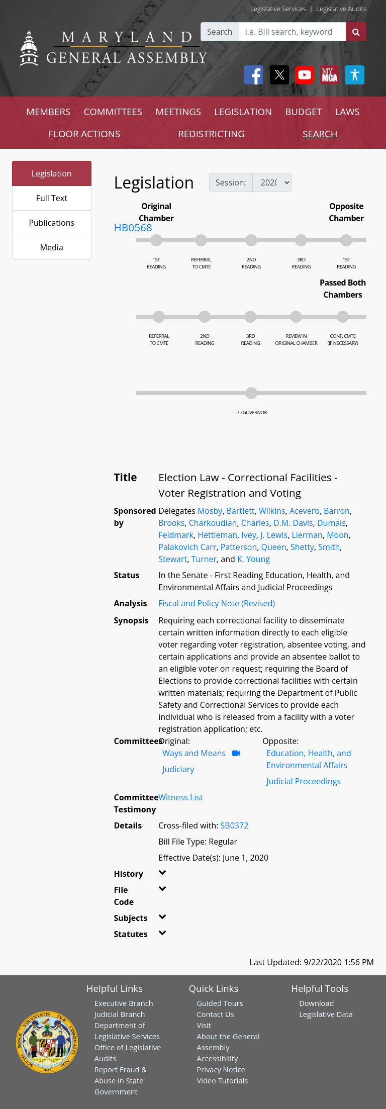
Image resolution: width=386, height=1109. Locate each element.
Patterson (239, 546)
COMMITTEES (112, 111)
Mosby (210, 510)
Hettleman (217, 534)
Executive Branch (123, 1003)
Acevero (305, 510)
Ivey (248, 534)
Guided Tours (220, 1003)
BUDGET (303, 111)
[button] (162, 876)
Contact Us (215, 1014)
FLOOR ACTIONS (85, 133)
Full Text (51, 198)
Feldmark (176, 534)
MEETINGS (178, 111)
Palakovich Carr (187, 546)
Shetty (302, 546)
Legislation (52, 173)
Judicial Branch (119, 1014)
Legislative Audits (341, 8)
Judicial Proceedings (303, 781)
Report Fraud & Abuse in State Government (120, 1080)
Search (220, 31)
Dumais (331, 522)
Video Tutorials (222, 1080)
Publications (51, 222)
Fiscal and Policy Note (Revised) (216, 603)
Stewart (172, 559)
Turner (204, 559)
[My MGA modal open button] (327, 74)
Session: (231, 182)
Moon (337, 534)
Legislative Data (326, 1014)
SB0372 (235, 825)
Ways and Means (194, 753)
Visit (204, 1025)
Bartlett (241, 510)
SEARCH (320, 133)
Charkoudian (213, 522)
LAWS (347, 111)
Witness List (180, 797)
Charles (255, 522)
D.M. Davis (293, 522)
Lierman (307, 534)
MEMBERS (48, 111)
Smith (329, 546)
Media (51, 247)
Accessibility (217, 1058)
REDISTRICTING (211, 133)
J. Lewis (273, 534)
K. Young (253, 559)
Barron (337, 510)
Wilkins (272, 510)
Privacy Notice (221, 1069)
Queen (273, 546)
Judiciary (178, 769)
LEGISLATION (243, 111)
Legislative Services (278, 8)
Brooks (171, 522)
